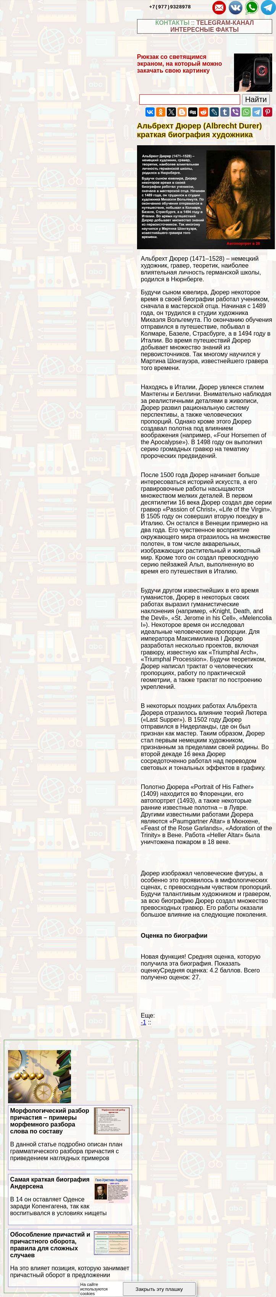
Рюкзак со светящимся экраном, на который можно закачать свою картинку (179, 64)
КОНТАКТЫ (172, 22)
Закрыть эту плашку (159, 1289)
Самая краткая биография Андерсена (70, 1196)
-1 (143, 1022)
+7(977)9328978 (170, 6)
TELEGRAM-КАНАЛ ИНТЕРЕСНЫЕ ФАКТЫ (212, 26)
